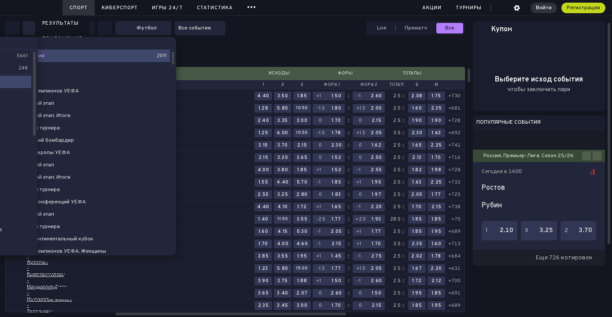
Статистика (215, 8)
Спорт (79, 8)
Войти (544, 7)
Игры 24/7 (167, 8)
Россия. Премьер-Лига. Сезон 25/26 (528, 155)
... (251, 6)
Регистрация (583, 7)
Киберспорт (120, 8)
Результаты (60, 23)
